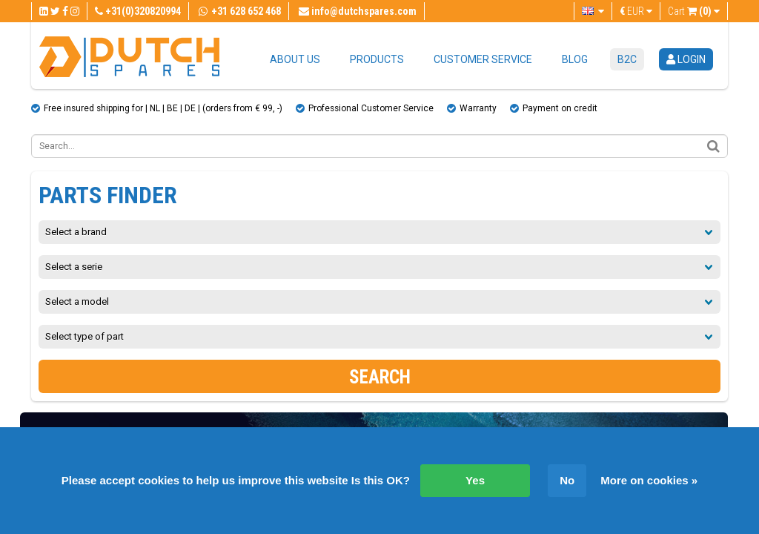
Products (377, 59)
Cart (694, 11)
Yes (475, 480)
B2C (627, 59)
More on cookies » (648, 480)
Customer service (483, 59)
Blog (575, 59)
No (567, 480)
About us (295, 59)
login (686, 59)
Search (380, 377)
